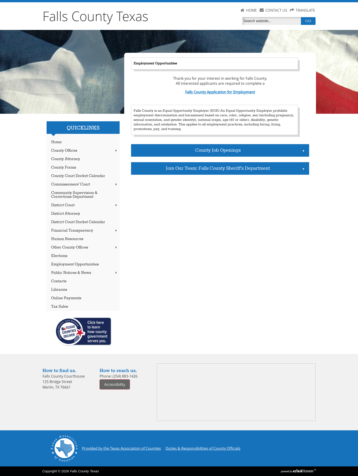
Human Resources (67, 239)
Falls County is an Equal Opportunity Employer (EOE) (176, 110)
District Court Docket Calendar (78, 222)
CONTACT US (276, 10)
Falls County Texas (95, 16)
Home (56, 142)
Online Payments (66, 298)
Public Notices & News (84, 272)
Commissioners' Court (84, 184)
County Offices (84, 150)
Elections (59, 256)
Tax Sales (59, 306)
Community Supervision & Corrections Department (74, 194)
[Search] (272, 21)
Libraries (59, 289)
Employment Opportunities (75, 264)
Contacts (58, 281)
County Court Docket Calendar (78, 176)
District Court (84, 205)
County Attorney (65, 159)
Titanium (303, 470)
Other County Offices (84, 247)
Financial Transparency (84, 230)
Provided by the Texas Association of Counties (121, 448)
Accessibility (114, 384)
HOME (251, 10)
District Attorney (65, 213)
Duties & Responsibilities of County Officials (203, 448)
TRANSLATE (305, 10)
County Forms (63, 167)
